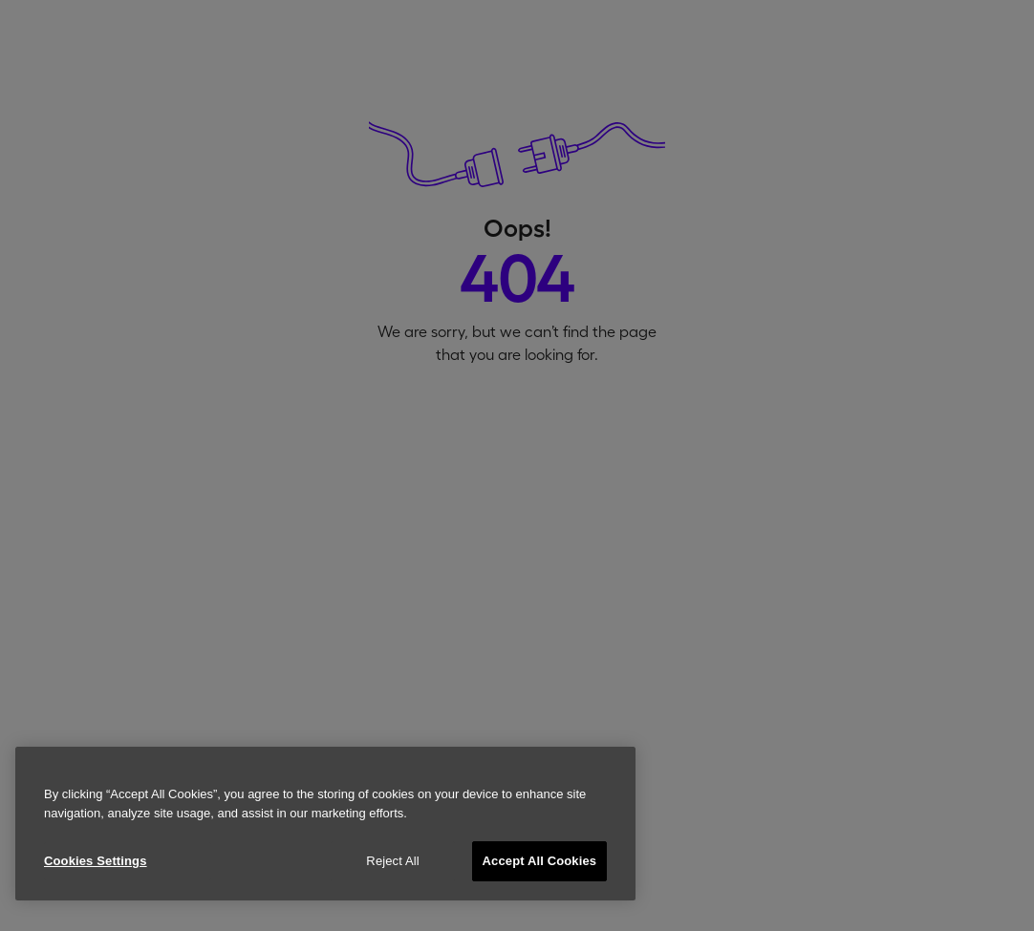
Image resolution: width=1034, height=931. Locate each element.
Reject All (393, 861)
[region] (325, 823)
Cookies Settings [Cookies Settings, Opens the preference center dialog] (95, 861)
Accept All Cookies (540, 861)
